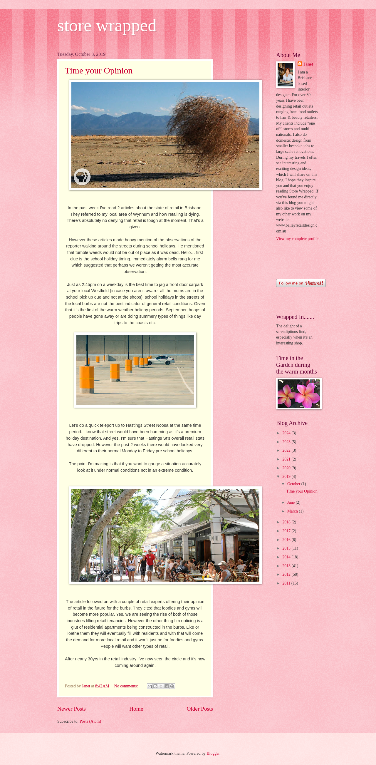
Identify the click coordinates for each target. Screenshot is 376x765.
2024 (286, 433)
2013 (286, 566)
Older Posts (200, 709)
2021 (286, 459)
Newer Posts (71, 709)
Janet (308, 64)
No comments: (126, 686)
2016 (286, 540)
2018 (286, 522)
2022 (286, 450)
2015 (286, 548)
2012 (286, 574)
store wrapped (107, 25)
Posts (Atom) (90, 721)
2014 (286, 557)
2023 (286, 442)
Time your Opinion (99, 70)
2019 (286, 476)
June (291, 502)
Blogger (213, 753)
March (293, 511)
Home (136, 709)
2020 (286, 468)
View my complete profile (297, 239)
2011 (286, 583)
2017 (286, 531)
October (294, 484)
